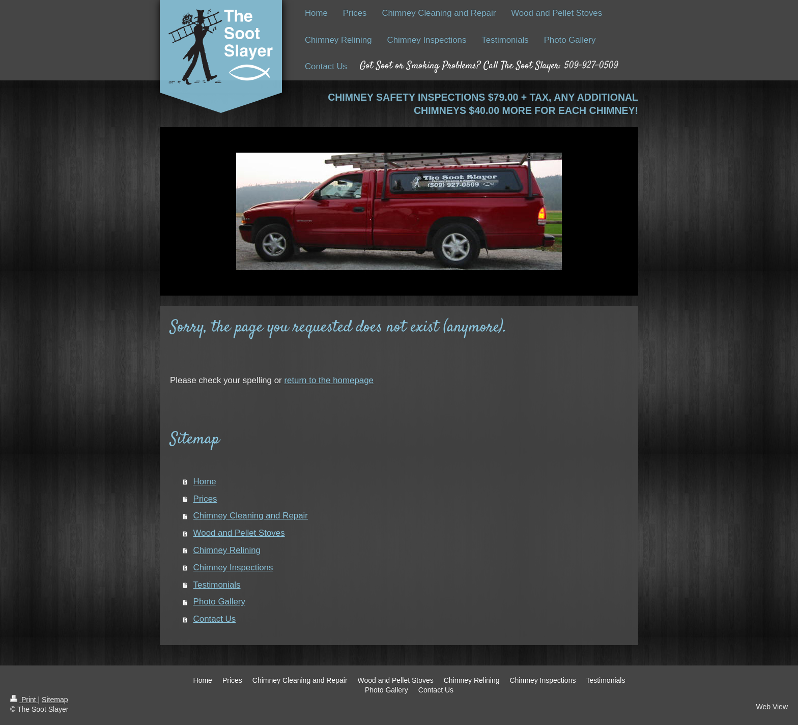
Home (204, 481)
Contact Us (214, 619)
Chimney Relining (227, 550)
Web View (772, 707)
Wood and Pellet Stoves (239, 533)
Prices (205, 499)
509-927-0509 (591, 66)
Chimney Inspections (233, 567)
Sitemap (55, 699)
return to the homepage (329, 380)
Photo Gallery (219, 601)
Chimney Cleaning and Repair (250, 515)
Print (24, 699)
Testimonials (217, 585)
